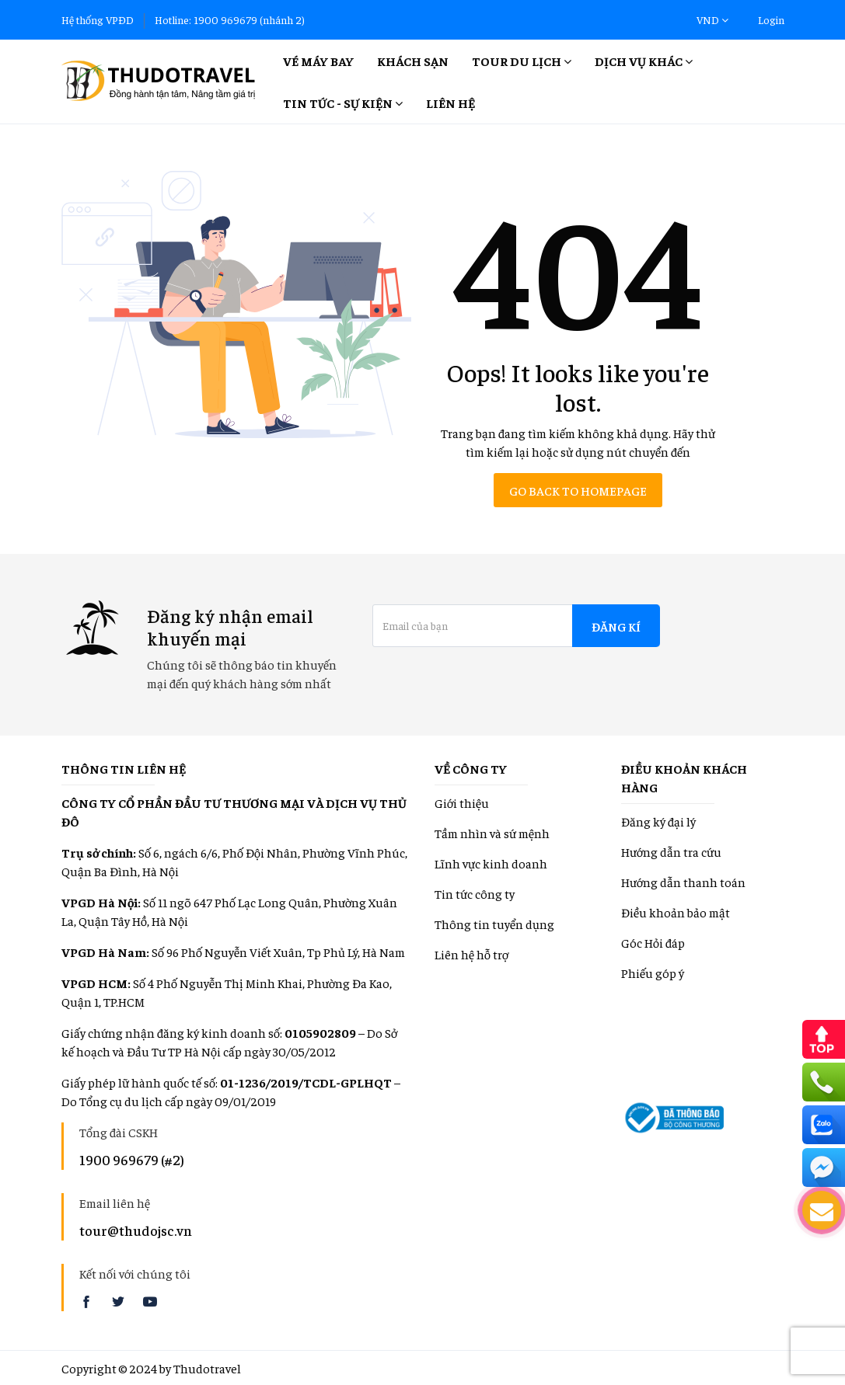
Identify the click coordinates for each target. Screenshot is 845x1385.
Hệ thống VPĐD (97, 19)
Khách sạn (413, 60)
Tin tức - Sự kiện (343, 102)
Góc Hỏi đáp (653, 942)
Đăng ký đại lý (658, 821)
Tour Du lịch (521, 60)
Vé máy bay (318, 60)
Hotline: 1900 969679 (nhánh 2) (230, 19)
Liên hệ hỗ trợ (471, 954)
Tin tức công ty (475, 893)
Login (771, 19)
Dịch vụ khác (644, 60)
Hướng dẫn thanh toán (683, 881)
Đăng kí (616, 626)
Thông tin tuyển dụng (494, 923)
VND (712, 19)
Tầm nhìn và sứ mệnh (492, 832)
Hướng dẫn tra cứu (671, 851)
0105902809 (320, 1032)
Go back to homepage (578, 490)
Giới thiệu (462, 802)
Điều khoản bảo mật (675, 912)
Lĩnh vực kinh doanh (491, 863)
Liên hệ (450, 102)
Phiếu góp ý (652, 972)
